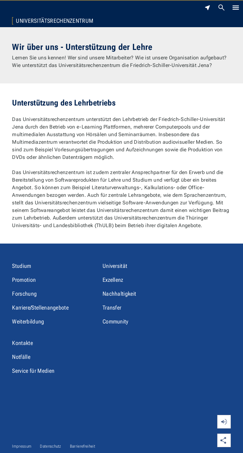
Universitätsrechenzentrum (54, 21)
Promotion (24, 279)
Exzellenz (113, 279)
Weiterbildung (28, 321)
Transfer (112, 307)
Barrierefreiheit (82, 446)
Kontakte (22, 343)
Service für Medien (33, 370)
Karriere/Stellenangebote (40, 307)
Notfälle (21, 356)
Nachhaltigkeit (119, 293)
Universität (115, 266)
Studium (21, 266)
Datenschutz (50, 446)
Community (115, 321)
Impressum (21, 446)
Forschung (24, 293)
